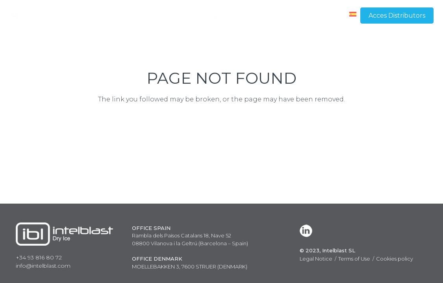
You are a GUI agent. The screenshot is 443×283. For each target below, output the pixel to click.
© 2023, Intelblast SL (327, 250)
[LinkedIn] (307, 230)
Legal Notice (316, 258)
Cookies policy (394, 258)
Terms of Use (354, 258)
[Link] (221, 15)
